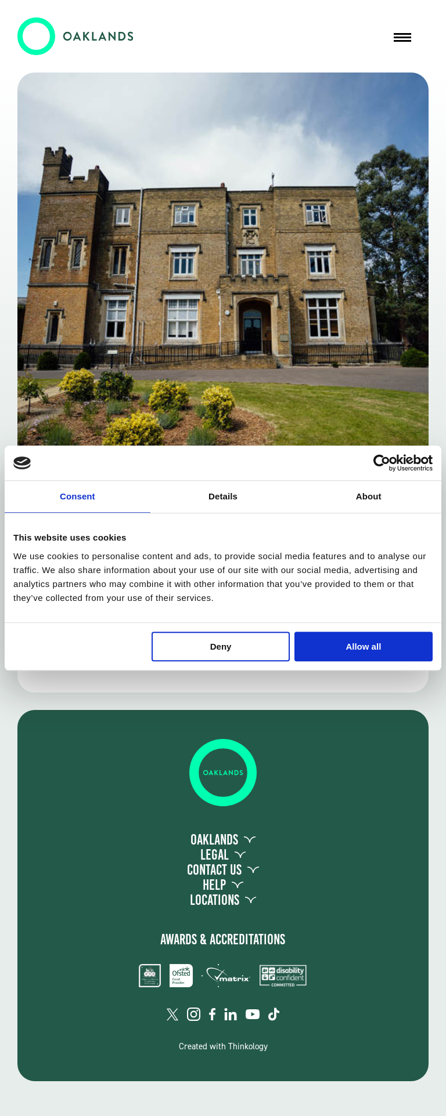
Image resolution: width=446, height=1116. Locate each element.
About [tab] (369, 496)
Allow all (363, 646)
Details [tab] (223, 496)
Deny (221, 646)
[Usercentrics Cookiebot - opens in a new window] (382, 463)
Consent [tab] (77, 496)
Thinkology (248, 1046)
